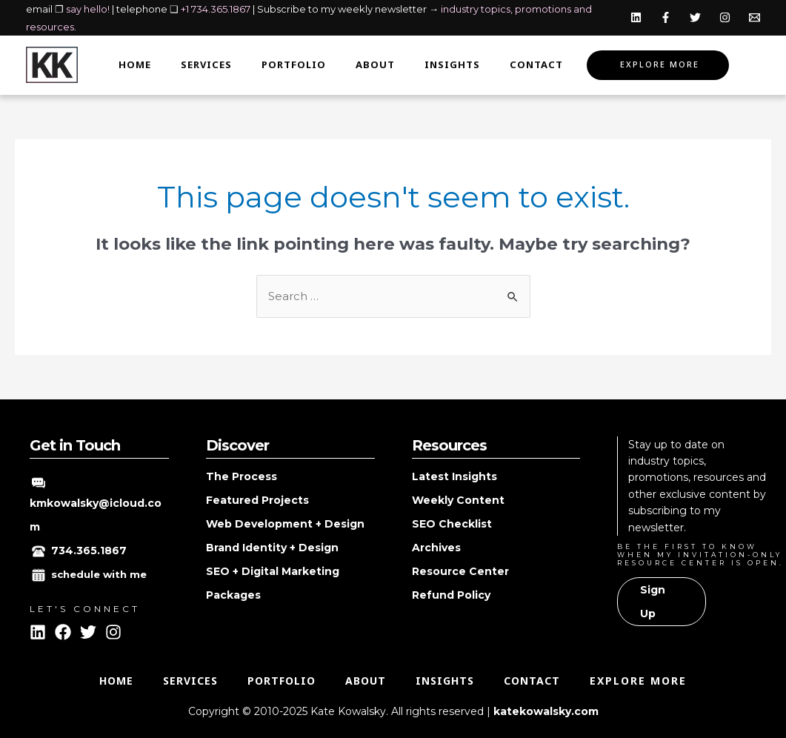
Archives (436, 547)
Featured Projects (257, 500)
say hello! (88, 9)
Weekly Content (458, 500)
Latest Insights (454, 476)
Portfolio (294, 65)
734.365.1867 (89, 550)
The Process (241, 476)
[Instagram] (724, 17)
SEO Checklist (452, 524)
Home (135, 65)
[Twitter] (695, 17)
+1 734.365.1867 (215, 9)
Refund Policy (451, 595)
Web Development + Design (285, 524)
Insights (452, 65)
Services (206, 65)
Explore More (659, 64)
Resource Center (460, 571)
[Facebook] (665, 17)
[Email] (754, 17)
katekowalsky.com (546, 711)
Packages (233, 595)
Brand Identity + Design (272, 547)
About (375, 65)
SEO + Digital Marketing (272, 571)
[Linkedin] (636, 17)
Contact (536, 65)
